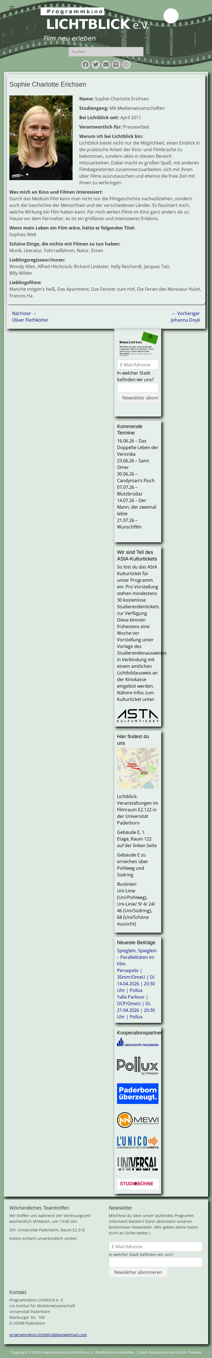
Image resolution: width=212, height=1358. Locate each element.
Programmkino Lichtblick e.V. (67, 1352)
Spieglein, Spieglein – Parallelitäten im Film (137, 957)
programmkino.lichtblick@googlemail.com (48, 1334)
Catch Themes (188, 1352)
